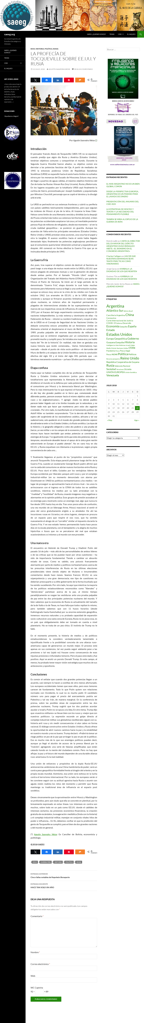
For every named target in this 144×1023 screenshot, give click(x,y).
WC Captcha (37, 987)
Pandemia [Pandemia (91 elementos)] (110, 351)
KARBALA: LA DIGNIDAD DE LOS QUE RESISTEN (121, 270)
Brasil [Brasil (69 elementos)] (131, 311)
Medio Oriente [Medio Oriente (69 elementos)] (111, 348)
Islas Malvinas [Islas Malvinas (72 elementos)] (120, 345)
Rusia (55, 49)
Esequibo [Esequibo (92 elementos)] (124, 326)
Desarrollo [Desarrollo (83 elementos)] (127, 323)
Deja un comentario (83, 69)
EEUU (33, 49)
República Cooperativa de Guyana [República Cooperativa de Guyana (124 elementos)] (122, 362)
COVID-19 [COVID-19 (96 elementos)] (111, 323)
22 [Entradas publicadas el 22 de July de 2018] (137, 408)
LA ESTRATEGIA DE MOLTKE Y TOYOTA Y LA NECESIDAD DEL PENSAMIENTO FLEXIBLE (120, 211)
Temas (111, 34)
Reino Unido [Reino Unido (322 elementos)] (129, 358)
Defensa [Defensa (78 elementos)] (119, 323)
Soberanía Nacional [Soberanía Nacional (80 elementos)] (122, 366)
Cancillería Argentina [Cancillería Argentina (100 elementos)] (115, 315)
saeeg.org (9, 34)
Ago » (136, 420)
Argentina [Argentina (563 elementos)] (115, 305)
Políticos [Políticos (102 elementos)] (132, 354)
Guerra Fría (46, 862)
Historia (40, 49)
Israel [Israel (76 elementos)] (128, 345)
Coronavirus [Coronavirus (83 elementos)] (111, 318)
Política (48, 49)
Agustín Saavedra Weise (59, 69)
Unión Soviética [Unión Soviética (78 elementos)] (131, 372)
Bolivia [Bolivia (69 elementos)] (126, 311)
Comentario (37, 916)
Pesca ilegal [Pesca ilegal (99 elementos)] (125, 351)
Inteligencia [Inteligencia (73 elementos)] (110, 345)
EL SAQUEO (131, 34)
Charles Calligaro (114, 256)
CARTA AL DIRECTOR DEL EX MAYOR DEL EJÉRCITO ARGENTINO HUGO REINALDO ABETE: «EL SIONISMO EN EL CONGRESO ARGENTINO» (123, 246)
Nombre (35, 952)
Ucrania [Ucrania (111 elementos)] (127, 369)
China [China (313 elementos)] (129, 315)
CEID (120, 34)
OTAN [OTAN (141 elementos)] (132, 347)
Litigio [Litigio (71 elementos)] (132, 345)
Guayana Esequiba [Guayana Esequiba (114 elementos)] (115, 342)
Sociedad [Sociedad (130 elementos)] (111, 369)
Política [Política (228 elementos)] (123, 354)
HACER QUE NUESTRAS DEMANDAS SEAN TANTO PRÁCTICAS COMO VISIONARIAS (121, 260)
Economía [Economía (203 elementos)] (112, 326)
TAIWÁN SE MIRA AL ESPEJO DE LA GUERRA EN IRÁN (122, 220)
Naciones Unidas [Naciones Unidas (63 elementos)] (122, 348)
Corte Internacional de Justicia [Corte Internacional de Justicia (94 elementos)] (119, 320)
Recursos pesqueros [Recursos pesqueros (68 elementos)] (113, 359)
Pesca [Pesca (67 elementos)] (118, 351)
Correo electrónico (40, 964)
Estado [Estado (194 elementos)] (110, 330)
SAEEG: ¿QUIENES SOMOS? (96, 34)
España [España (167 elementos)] (132, 326)
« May (109, 420)
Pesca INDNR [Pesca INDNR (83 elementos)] (111, 354)
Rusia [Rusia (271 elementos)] (110, 365)
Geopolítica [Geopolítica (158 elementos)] (120, 338)
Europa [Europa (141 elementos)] (110, 338)
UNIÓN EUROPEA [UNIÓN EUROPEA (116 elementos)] (115, 372)
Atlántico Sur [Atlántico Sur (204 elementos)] (114, 310)
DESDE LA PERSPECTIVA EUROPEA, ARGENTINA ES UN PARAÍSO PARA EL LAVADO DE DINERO (122, 194)
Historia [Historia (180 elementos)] (130, 342)
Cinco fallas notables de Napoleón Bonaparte (64, 875)
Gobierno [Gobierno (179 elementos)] (133, 338)
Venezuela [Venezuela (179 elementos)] (112, 375)
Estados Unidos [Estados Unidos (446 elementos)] (119, 334)
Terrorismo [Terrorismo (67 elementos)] (120, 369)
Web (33, 975)
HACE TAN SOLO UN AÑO (64, 885)
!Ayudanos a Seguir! (11, 116)
